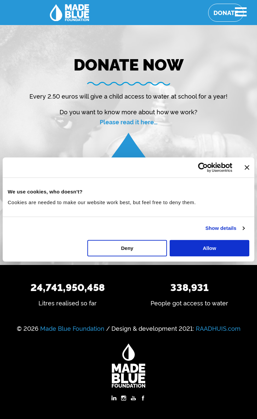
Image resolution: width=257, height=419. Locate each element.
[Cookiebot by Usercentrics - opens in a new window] (203, 167)
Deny (127, 248)
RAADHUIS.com (218, 328)
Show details (221, 228)
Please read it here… (129, 122)
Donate (225, 12)
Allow (209, 248)
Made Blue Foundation (72, 328)
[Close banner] (247, 167)
